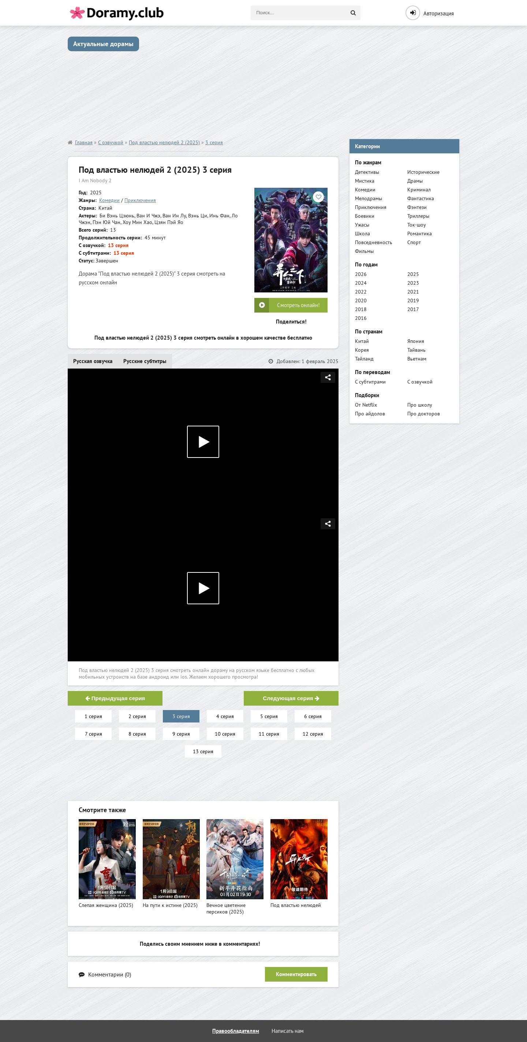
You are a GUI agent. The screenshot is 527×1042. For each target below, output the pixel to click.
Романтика (419, 233)
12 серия (313, 734)
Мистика (364, 181)
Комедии (109, 200)
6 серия (313, 716)
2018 (361, 309)
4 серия (225, 716)
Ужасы (362, 224)
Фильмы (364, 251)
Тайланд (364, 358)
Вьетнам (416, 358)
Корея (362, 350)
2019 (413, 300)
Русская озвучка (92, 361)
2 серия (137, 716)
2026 (361, 274)
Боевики (364, 216)
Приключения (140, 200)
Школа (362, 233)
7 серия (93, 734)
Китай (362, 341)
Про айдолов (370, 413)
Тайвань (416, 350)
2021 (413, 291)
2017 (413, 309)
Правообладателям (235, 1030)
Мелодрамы (368, 198)
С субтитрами (370, 381)
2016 (361, 318)
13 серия (203, 751)
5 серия (269, 716)
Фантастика (420, 198)
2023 (413, 283)
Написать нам (288, 1030)
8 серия (137, 734)
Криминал (419, 189)
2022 (361, 291)
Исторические (423, 172)
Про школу (419, 405)
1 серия (93, 716)
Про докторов (423, 413)
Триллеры (418, 216)
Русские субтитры (145, 361)
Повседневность (373, 242)
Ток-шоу (416, 224)
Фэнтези (417, 207)
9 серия (181, 734)
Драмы (415, 181)
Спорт (414, 242)
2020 (361, 300)
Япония (415, 341)
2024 (361, 283)
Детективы (367, 172)
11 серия (269, 734)
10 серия (225, 734)
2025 (413, 274)
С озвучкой (420, 381)
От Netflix (366, 405)
